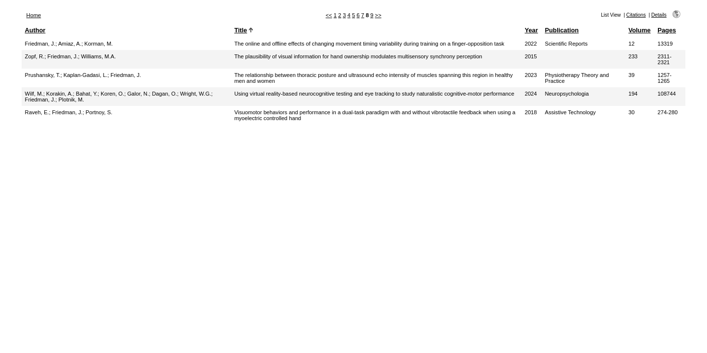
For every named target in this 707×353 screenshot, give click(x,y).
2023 (531, 75)
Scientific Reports (566, 44)
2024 (531, 94)
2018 (531, 112)
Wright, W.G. (195, 94)
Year (531, 30)
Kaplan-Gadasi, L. (85, 75)
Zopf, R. (35, 56)
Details (658, 15)
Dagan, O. (164, 94)
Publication (562, 30)
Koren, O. (112, 94)
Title (240, 30)
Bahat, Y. (86, 94)
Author (35, 30)
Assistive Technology (570, 112)
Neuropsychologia (567, 94)
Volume (639, 30)
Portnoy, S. (98, 112)
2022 (531, 44)
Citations (636, 15)
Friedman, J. (40, 44)
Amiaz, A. (69, 44)
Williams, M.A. (98, 56)
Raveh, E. (37, 112)
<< (329, 15)
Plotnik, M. (71, 99)
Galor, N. (138, 94)
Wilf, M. (34, 94)
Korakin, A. (59, 94)
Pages (666, 30)
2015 (531, 56)
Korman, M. (98, 44)
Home (34, 15)
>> (378, 15)
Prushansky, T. (42, 75)
